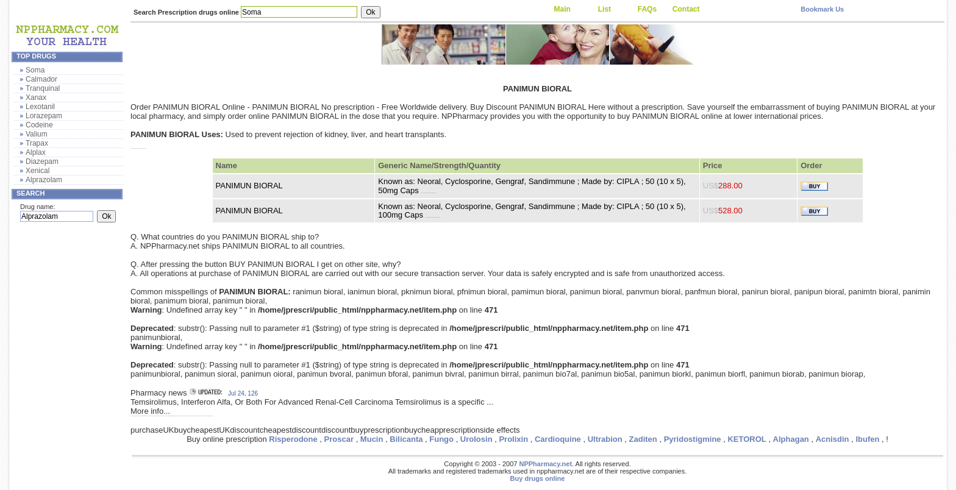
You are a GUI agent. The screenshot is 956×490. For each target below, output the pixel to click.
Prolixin (513, 439)
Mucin (371, 439)
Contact (686, 9)
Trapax (37, 143)
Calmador (41, 79)
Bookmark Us (822, 9)
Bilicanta (406, 439)
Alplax (36, 152)
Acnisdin (832, 439)
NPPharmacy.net (545, 463)
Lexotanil (40, 106)
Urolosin (476, 439)
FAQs (647, 9)
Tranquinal (43, 88)
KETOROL (746, 439)
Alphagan (791, 439)
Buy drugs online (537, 478)
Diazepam (42, 161)
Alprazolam (44, 180)
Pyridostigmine (692, 439)
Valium (37, 134)
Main (562, 9)
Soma (35, 70)
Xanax (36, 97)
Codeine (39, 125)
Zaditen (643, 439)
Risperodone (293, 439)
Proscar (339, 439)
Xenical (37, 170)
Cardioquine (558, 439)
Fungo (441, 439)
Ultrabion (605, 439)
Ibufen (867, 439)
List (604, 9)
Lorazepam (44, 116)
